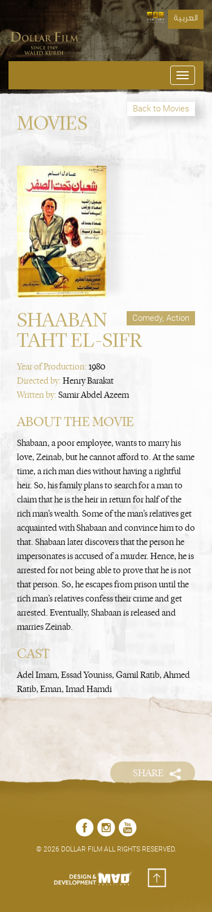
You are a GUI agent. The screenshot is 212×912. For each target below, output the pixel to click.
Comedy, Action (160, 315)
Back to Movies (161, 109)
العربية (186, 19)
